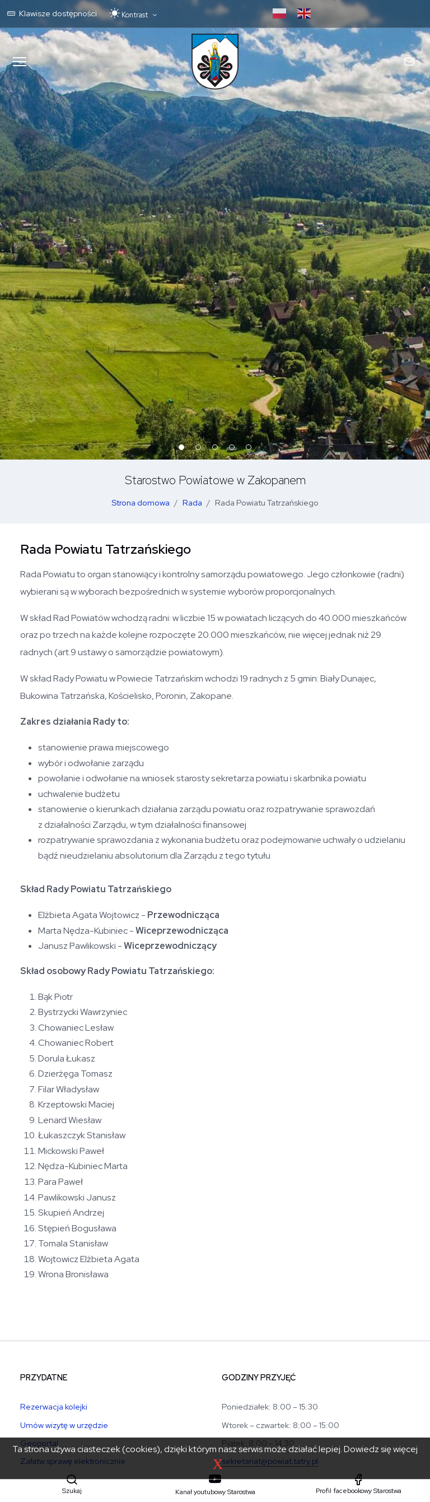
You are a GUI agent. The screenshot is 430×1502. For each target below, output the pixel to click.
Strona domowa (140, 502)
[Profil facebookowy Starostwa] (358, 1484)
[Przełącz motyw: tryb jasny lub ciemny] (133, 13)
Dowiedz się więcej (381, 1449)
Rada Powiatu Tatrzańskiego (267, 502)
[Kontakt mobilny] (410, 61)
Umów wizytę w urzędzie (64, 1425)
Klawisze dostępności (52, 13)
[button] (71, 1484)
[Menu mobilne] (19, 61)
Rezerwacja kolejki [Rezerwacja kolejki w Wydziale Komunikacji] (53, 1406)
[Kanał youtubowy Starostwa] (215, 1485)
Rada (192, 502)
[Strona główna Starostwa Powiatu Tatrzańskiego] (214, 62)
